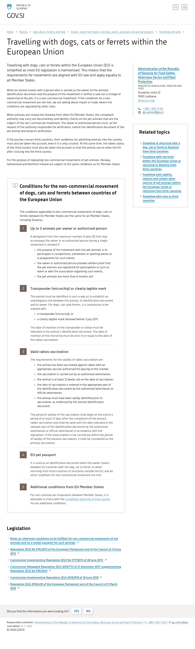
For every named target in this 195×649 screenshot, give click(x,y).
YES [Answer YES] (76, 611)
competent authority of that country (87, 499)
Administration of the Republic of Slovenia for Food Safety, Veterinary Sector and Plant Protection (159, 75)
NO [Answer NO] (88, 611)
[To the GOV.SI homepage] (28, 11)
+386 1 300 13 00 (153, 108)
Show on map (146, 100)
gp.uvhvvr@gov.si (153, 112)
